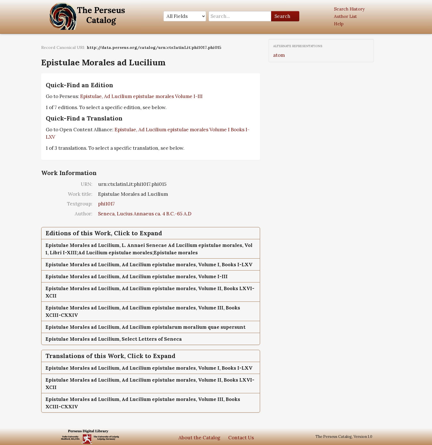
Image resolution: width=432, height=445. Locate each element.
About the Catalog (199, 437)
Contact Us (241, 437)
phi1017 (106, 204)
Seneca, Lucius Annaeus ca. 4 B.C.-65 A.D (145, 214)
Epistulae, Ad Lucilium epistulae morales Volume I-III (141, 96)
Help (339, 23)
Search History (349, 9)
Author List (345, 16)
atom (279, 55)
